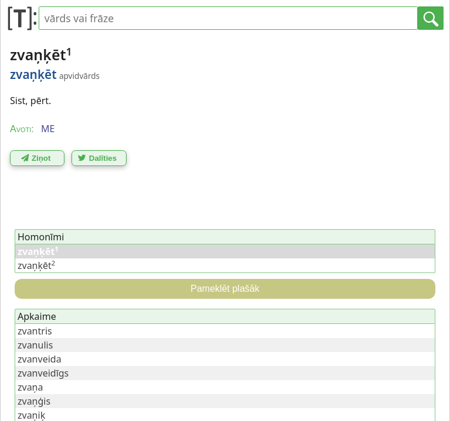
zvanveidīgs (43, 373)
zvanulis (35, 345)
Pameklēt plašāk (224, 289)
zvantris (35, 331)
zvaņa (30, 387)
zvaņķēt (36, 265)
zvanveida (40, 359)
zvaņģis (34, 401)
